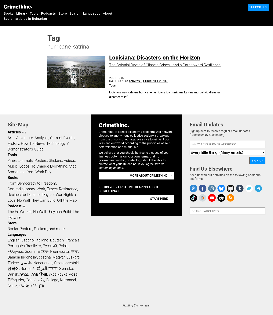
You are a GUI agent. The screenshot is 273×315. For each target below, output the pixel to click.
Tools (34, 13)
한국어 (13, 268)
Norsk (12, 285)
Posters (41, 160)
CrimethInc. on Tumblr (240, 188)
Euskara (73, 257)
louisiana (115, 92)
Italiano (42, 240)
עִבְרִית (25, 274)
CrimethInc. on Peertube (202, 198)
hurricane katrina (182, 92)
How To (27, 143)
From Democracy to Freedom (32, 183)
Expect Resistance (62, 189)
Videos (69, 160)
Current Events (155, 81)
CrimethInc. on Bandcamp (249, 188)
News (40, 143)
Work (41, 189)
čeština (45, 257)
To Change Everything (49, 166)
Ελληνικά (15, 251)
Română (28, 268)
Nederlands (42, 263)
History (13, 143)
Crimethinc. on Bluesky (221, 188)
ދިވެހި (41, 280)
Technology (55, 143)
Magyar (59, 257)
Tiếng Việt (16, 280)
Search (75, 13)
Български (59, 251)
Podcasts (48, 13)
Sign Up (257, 160)
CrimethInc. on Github (230, 188)
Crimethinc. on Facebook (202, 188)
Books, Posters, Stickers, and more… (37, 228)
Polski (63, 246)
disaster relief (118, 97)
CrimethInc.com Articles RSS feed (230, 198)
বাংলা (53, 268)
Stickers (55, 160)
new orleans (130, 92)
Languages (91, 13)
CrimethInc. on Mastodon (193, 188)
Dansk (13, 274)
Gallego (52, 280)
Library (21, 13)
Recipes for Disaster (24, 194)
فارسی (26, 263)
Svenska (66, 268)
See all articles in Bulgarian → (27, 18)
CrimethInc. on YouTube (212, 198)
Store (63, 13)
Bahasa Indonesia (22, 257)
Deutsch (57, 240)
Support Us (258, 7)
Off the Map (67, 200)
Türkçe (13, 263)
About (107, 13)
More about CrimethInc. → (151, 175)
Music (13, 166)
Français (72, 240)
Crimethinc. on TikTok (193, 198)
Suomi (30, 251)
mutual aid (201, 92)
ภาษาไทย (39, 274)
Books (9, 13)
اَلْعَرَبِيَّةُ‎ (41, 268)
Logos (24, 166)
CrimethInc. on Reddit (221, 198)
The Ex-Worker (19, 211)
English (14, 240)
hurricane (145, 92)
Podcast (14, 206)
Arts (11, 138)
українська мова (63, 274)
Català (31, 280)
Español (28, 240)
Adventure (24, 138)
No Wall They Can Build (36, 200)
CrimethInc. (18, 6)
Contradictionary (21, 189)
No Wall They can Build (52, 211)
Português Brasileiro (24, 246)
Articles (14, 132)
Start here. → (161, 199)
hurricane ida (161, 92)
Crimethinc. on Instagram (212, 188)
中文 (74, 251)
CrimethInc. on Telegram (258, 188)
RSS (24, 132)
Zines (12, 160)
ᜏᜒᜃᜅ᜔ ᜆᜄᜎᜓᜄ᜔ (31, 285)
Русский (50, 246)
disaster (214, 92)
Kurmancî (68, 280)
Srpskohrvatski (66, 263)
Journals (25, 160)
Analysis (135, 81)
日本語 (43, 251)
